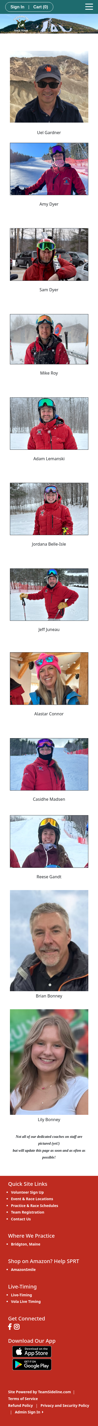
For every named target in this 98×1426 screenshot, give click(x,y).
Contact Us (21, 1218)
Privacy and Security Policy (65, 1405)
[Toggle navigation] (89, 6)
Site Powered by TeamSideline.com (39, 1391)
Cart (40, 7)
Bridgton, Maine (25, 1244)
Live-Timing (21, 1294)
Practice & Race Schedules (34, 1205)
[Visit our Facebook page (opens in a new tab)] (11, 1327)
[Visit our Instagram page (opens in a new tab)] (18, 1327)
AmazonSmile (23, 1269)
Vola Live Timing (26, 1301)
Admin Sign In (29, 1411)
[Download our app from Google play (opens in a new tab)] (31, 1364)
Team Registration (27, 1212)
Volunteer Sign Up (27, 1192)
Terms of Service (23, 1398)
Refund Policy (20, 1405)
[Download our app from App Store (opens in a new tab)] (31, 1351)
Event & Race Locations (32, 1198)
